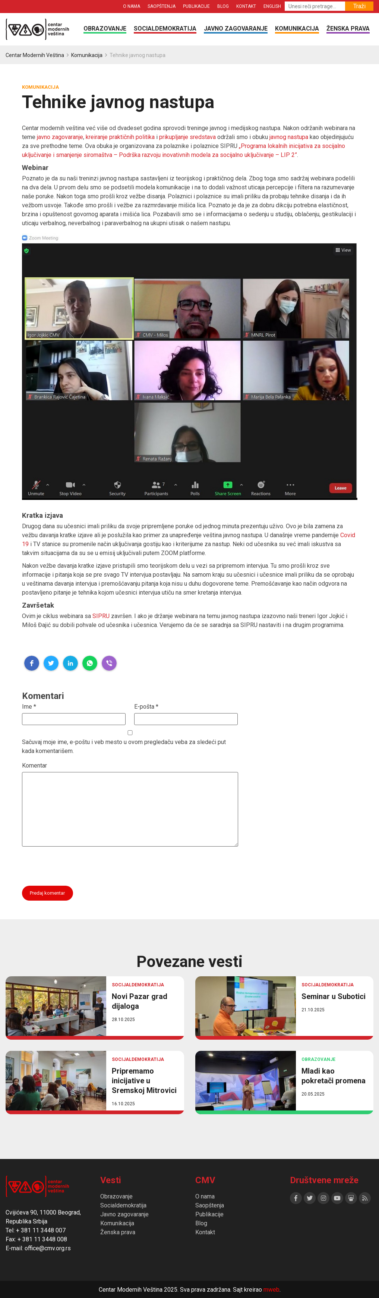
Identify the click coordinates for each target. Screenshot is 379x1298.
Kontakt (246, 6)
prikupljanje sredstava (187, 137)
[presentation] (78, 864)
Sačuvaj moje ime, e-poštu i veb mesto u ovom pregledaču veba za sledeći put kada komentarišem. (124, 746)
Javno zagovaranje (236, 28)
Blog (223, 6)
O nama (131, 6)
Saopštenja (162, 6)
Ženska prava (348, 28)
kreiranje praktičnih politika (120, 137)
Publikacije (196, 6)
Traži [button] (359, 6)
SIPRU (101, 616)
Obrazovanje (104, 28)
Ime (29, 706)
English (272, 6)
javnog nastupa (288, 137)
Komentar (34, 765)
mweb (271, 1289)
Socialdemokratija (165, 28)
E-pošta (146, 706)
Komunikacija (297, 28)
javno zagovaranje (60, 137)
